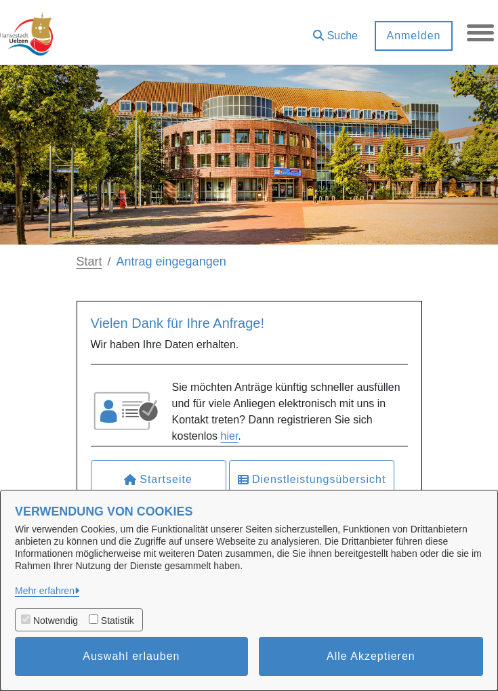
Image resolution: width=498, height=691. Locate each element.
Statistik (117, 620)
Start (89, 261)
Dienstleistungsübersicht (312, 479)
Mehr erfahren (45, 590)
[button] (335, 31)
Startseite (158, 479)
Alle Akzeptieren (371, 656)
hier (229, 436)
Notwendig (55, 620)
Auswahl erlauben (131, 656)
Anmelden (413, 35)
